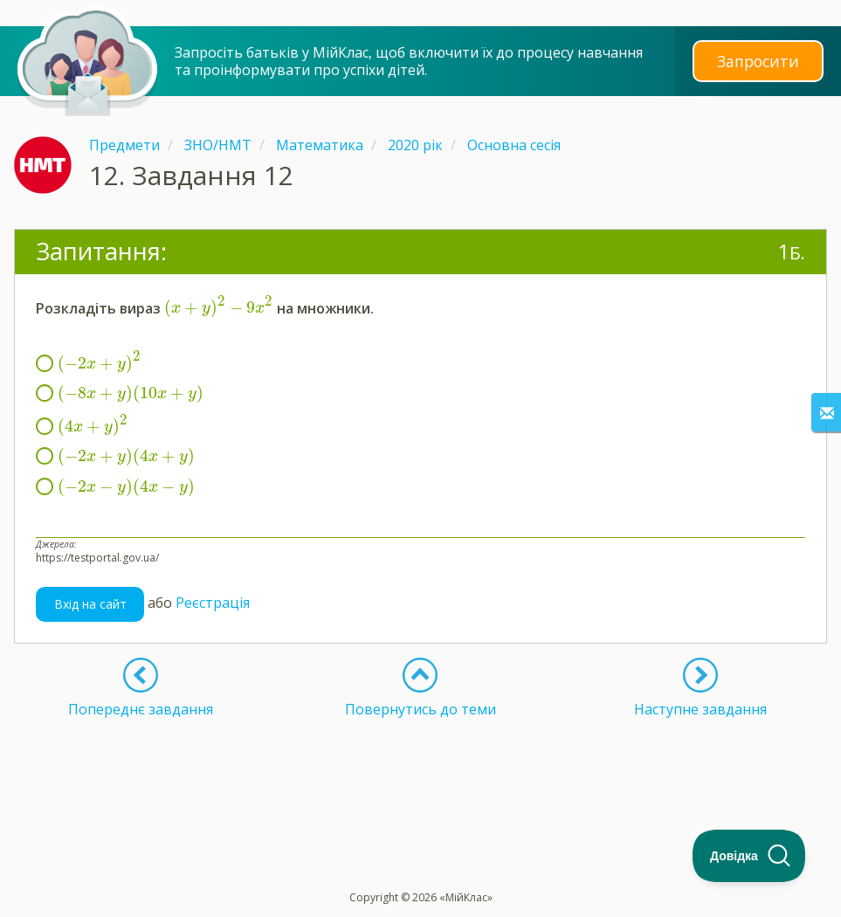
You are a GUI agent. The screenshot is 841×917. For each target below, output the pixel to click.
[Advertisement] (421, 761)
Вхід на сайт (90, 604)
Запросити (758, 60)
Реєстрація (213, 602)
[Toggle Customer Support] (749, 856)
